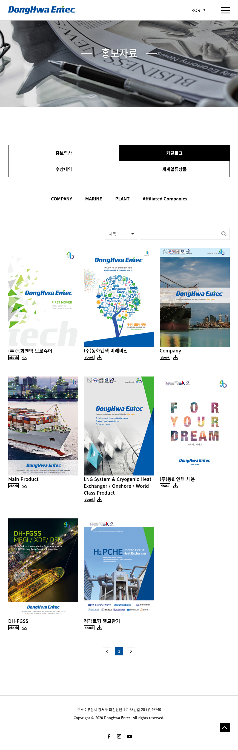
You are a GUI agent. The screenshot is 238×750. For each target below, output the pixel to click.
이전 (107, 651)
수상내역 (64, 169)
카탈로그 (174, 153)
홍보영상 (64, 153)
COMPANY (61, 198)
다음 (131, 651)
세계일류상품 (174, 169)
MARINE (93, 198)
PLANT (122, 198)
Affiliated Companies (165, 198)
